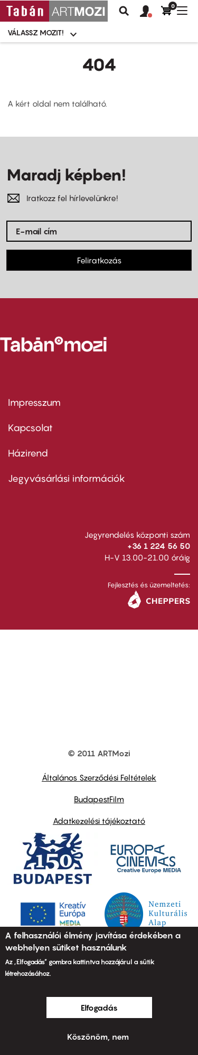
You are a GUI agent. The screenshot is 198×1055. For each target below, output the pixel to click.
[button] (150, 11)
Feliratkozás (99, 260)
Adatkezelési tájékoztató (99, 820)
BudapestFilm (99, 799)
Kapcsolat (30, 427)
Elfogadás (99, 1007)
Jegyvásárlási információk (66, 478)
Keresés (124, 11)
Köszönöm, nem (98, 1036)
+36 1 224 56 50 (158, 545)
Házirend (28, 453)
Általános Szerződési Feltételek (99, 777)
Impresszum (34, 402)
